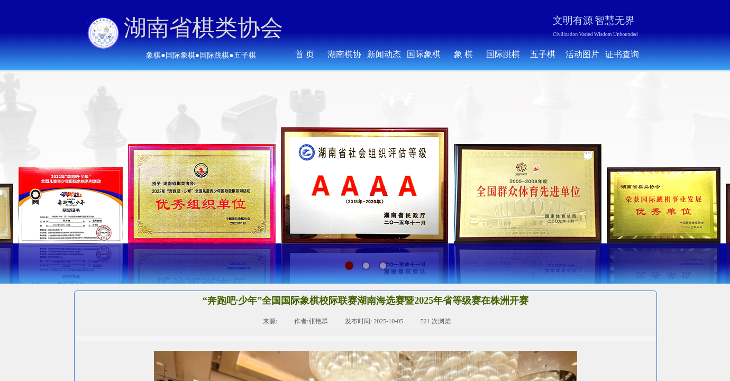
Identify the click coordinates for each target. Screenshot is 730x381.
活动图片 (582, 54)
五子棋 (542, 54)
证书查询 (622, 54)
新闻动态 (384, 54)
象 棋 (463, 54)
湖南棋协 (344, 54)
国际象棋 (424, 54)
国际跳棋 (503, 54)
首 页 (304, 54)
